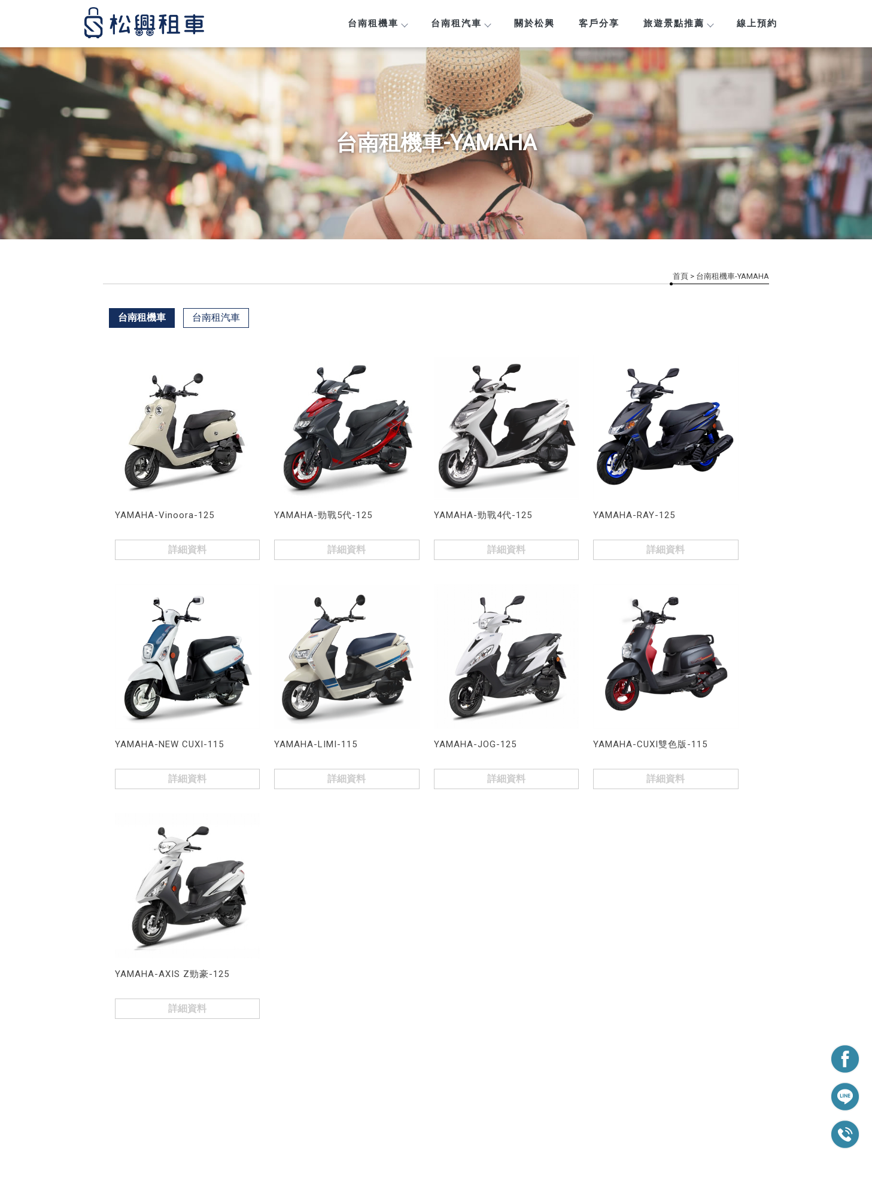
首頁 (680, 276)
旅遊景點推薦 (678, 23)
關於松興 (534, 23)
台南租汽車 (460, 23)
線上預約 (757, 23)
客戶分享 (599, 23)
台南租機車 (377, 23)
